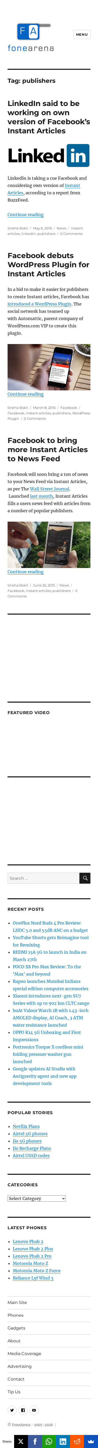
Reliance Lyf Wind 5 (33, 1278)
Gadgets (16, 1328)
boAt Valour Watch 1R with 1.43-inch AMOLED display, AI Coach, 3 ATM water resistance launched (51, 1018)
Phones (16, 1315)
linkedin (28, 234)
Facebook (68, 407)
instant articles (38, 413)
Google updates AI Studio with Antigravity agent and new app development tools (45, 1076)
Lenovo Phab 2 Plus (33, 1248)
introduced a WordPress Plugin (39, 304)
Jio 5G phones (27, 1141)
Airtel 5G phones (30, 1133)
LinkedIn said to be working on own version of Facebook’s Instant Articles (49, 117)
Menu (82, 34)
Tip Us (14, 1391)
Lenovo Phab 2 (28, 1241)
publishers (46, 234)
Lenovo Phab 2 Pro (32, 1256)
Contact (16, 1379)
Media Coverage (24, 1353)
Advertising (20, 1366)
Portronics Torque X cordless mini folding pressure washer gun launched (48, 1054)
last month (41, 496)
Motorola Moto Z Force (37, 1270)
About (14, 1340)
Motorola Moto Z (30, 1263)
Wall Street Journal (49, 488)
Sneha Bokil (18, 228)
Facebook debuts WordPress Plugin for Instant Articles (48, 264)
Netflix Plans (26, 1126)
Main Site (17, 1302)
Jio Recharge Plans (32, 1148)
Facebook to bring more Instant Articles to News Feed (48, 449)
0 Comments (71, 234)
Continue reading (26, 214)
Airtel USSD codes (31, 1155)
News (61, 228)
